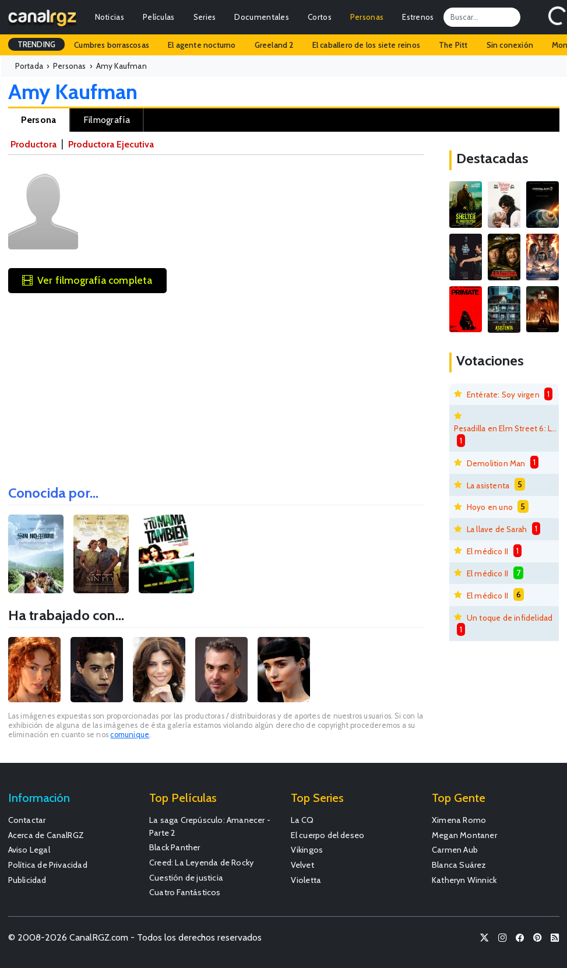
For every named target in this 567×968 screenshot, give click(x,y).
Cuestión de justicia (186, 877)
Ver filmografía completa (87, 280)
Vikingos (307, 849)
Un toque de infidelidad (510, 617)
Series (204, 17)
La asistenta (488, 485)
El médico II (487, 551)
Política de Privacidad (47, 865)
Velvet (302, 865)
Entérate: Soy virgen (503, 394)
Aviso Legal (29, 849)
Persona (39, 119)
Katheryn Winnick (464, 880)
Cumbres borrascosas (111, 45)
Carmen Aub (455, 849)
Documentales (261, 17)
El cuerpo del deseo (328, 835)
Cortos (320, 17)
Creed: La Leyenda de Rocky (201, 862)
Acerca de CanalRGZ (46, 835)
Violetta (306, 880)
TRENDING (36, 44)
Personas (366, 17)
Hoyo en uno (490, 507)
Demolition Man (496, 463)
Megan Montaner (464, 835)
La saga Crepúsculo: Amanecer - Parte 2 (209, 826)
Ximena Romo (459, 820)
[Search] (481, 17)
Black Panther (174, 847)
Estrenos (418, 17)
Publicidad (27, 880)
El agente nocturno (202, 45)
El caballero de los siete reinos (366, 45)
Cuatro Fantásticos (185, 892)
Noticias (109, 17)
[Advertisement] (215, 385)
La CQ (302, 820)
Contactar (27, 820)
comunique (129, 734)
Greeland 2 (274, 45)
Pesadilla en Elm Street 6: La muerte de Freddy (506, 428)
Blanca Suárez (459, 865)
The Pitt (453, 45)
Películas (159, 17)
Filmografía (106, 119)
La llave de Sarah (497, 529)
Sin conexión (510, 45)
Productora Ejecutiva (111, 144)
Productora (33, 144)
